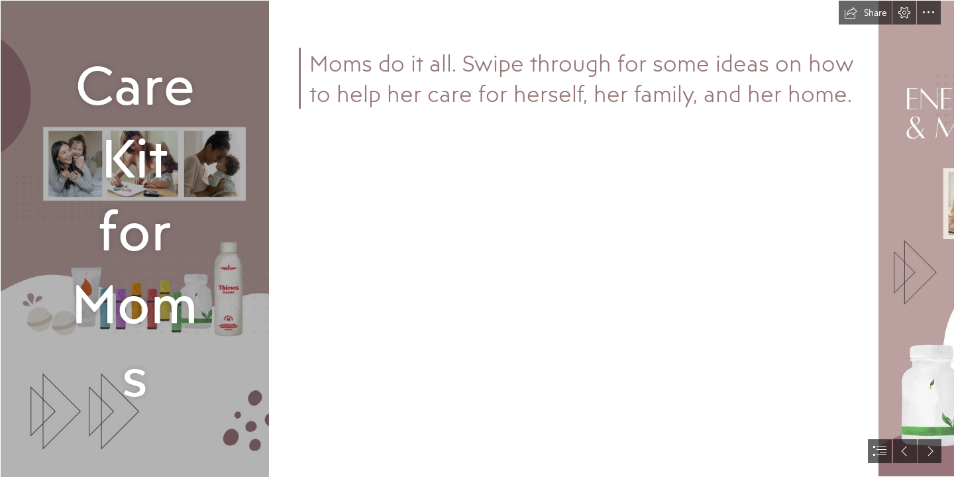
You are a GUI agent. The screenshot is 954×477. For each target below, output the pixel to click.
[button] (865, 13)
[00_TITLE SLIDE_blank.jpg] (134, 238)
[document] (477, 238)
